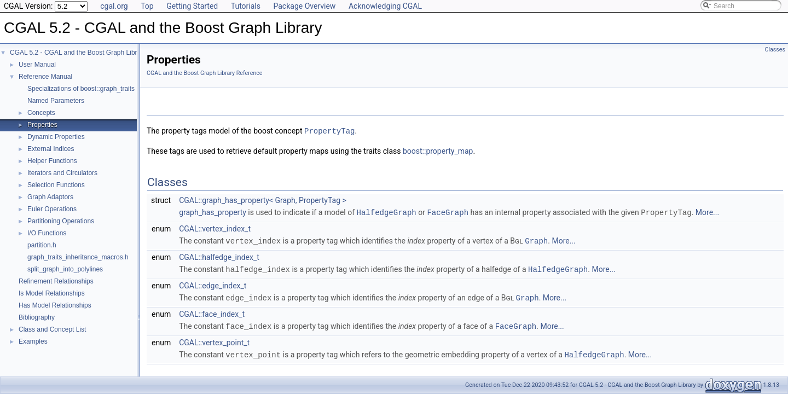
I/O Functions (46, 233)
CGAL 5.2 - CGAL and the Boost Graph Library (78, 52)
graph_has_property (212, 211)
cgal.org (114, 6)
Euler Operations (52, 209)
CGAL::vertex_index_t (215, 227)
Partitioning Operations (60, 221)
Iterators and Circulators (62, 173)
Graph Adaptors (50, 197)
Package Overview (304, 6)
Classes (775, 49)
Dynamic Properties (56, 137)
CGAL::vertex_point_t (214, 339)
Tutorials (245, 6)
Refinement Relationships (56, 281)
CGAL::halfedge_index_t (219, 255)
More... (707, 211)
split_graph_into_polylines (65, 269)
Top (147, 6)
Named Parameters (55, 101)
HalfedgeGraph (386, 211)
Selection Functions (56, 185)
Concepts (41, 113)
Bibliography (37, 317)
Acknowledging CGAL (385, 6)
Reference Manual (45, 76)
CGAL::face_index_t (212, 311)
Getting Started (192, 6)
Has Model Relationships (55, 305)
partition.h (41, 245)
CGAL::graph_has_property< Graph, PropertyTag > (262, 199)
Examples (33, 341)
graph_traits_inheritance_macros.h (78, 257)
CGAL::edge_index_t (212, 283)
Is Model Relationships (52, 293)
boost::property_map (438, 150)
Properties (42, 125)
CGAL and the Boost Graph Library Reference (205, 73)
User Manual (37, 64)
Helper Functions (52, 161)
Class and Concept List (52, 329)
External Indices (50, 149)
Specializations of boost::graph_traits (81, 88)
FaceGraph (447, 211)
